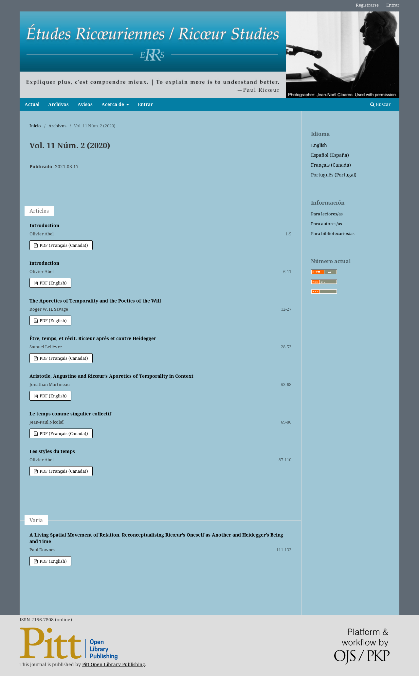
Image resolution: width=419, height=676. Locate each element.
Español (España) (330, 155)
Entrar (145, 104)
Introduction (44, 225)
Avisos (85, 104)
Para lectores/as (327, 214)
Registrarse (367, 5)
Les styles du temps (52, 451)
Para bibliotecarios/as (333, 233)
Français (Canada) (331, 165)
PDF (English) (53, 283)
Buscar (380, 104)
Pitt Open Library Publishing (113, 664)
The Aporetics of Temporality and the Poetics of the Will (95, 301)
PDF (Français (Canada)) (63, 245)
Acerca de (113, 104)
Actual (32, 104)
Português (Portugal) (333, 175)
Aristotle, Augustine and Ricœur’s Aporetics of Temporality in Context (111, 376)
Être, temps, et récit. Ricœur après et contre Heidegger (92, 338)
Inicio (35, 126)
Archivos (58, 104)
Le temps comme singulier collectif (70, 414)
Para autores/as (326, 224)
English (319, 145)
